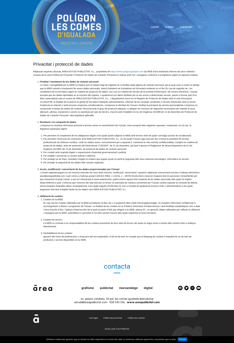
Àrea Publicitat (122, 328)
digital (148, 288)
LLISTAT (155, 27)
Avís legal (93, 318)
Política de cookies (136, 318)
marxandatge (128, 288)
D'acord (182, 340)
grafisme (87, 288)
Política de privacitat (113, 318)
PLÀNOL (169, 27)
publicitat (106, 288)
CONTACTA (186, 27)
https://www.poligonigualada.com (127, 71)
